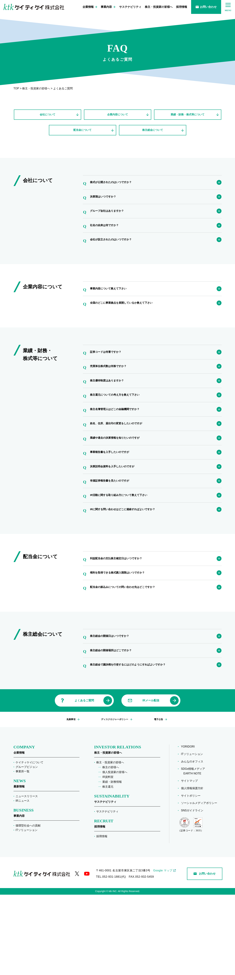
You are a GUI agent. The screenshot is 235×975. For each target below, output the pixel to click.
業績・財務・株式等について (187, 115)
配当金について (82, 133)
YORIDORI (189, 826)
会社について (47, 115)
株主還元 (107, 867)
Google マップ (162, 950)
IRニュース (22, 881)
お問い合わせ (206, 6)
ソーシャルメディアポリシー (200, 883)
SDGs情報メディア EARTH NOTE (194, 851)
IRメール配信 (151, 780)
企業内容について (117, 115)
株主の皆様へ (110, 847)
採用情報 (181, 6)
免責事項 (72, 799)
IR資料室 (107, 857)
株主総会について (152, 133)
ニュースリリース (27, 876)
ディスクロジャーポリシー (114, 799)
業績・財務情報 (112, 862)
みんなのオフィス (193, 841)
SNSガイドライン (193, 890)
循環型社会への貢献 (28, 905)
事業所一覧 (22, 851)
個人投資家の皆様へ (114, 852)
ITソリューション (26, 910)
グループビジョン (27, 847)
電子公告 (156, 799)
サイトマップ (190, 861)
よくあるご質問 (84, 780)
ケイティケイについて (29, 842)
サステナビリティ (130, 6)
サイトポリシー (191, 876)
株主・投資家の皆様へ (159, 6)
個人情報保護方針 (193, 868)
